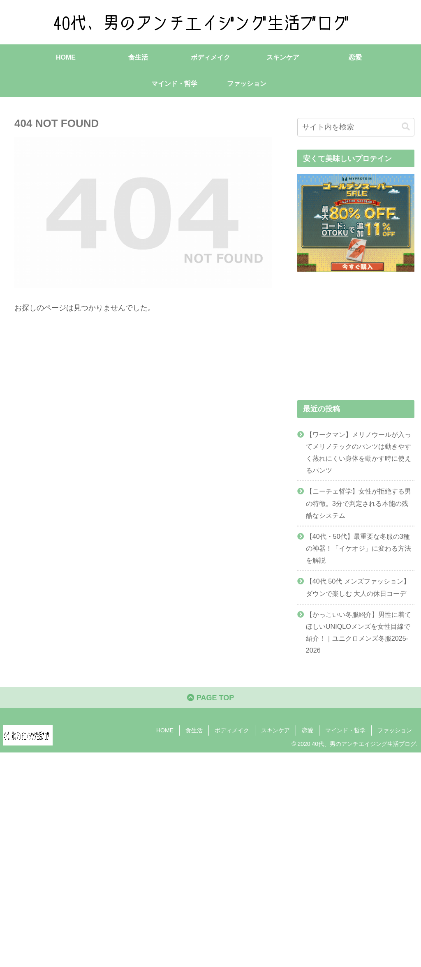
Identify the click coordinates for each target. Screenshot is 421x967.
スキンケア (275, 730)
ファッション (394, 730)
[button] (405, 127)
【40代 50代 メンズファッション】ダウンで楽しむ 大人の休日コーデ (358, 587)
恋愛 (307, 730)
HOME (164, 730)
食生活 (194, 730)
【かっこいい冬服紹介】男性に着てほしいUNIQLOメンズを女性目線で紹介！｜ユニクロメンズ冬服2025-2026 (358, 632)
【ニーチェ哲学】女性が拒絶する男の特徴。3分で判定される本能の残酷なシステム (358, 503)
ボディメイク (232, 730)
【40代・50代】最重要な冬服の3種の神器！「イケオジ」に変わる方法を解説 (358, 548)
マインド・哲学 (345, 730)
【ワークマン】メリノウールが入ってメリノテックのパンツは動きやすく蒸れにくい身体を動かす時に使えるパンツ (358, 452)
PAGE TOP (210, 698)
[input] (355, 127)
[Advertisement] (210, 857)
